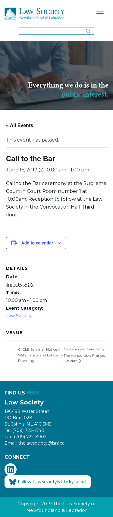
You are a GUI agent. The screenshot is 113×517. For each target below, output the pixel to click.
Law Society (19, 315)
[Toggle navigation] (100, 14)
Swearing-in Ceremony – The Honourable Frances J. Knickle (83, 355)
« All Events (19, 125)
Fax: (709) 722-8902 (25, 436)
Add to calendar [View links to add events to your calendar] (37, 243)
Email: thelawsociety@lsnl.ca (34, 443)
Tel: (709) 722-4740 (24, 430)
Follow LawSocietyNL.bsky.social (47, 482)
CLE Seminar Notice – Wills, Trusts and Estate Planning (39, 355)
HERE (33, 393)
